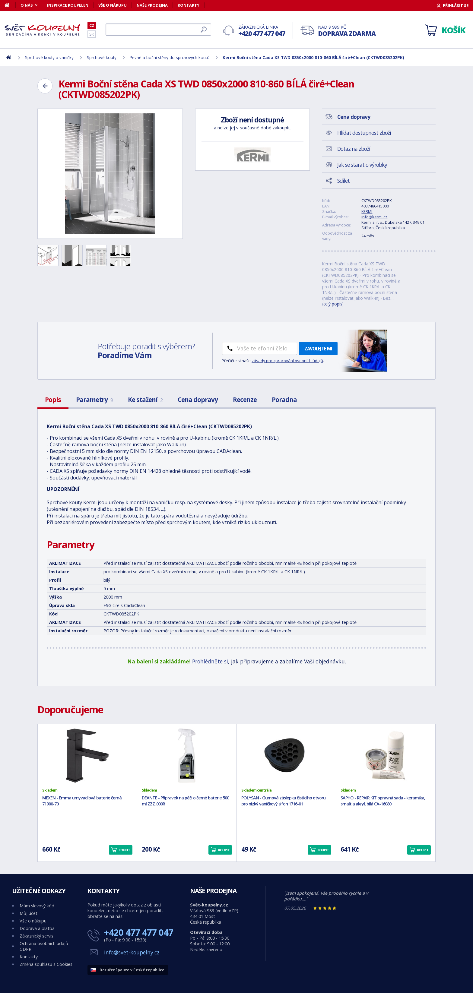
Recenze (245, 399)
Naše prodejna (152, 5)
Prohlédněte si (210, 661)
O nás (27, 5)
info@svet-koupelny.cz (132, 952)
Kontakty (188, 5)
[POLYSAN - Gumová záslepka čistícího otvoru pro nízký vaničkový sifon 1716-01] (286, 756)
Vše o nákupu (112, 5)
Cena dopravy (198, 399)
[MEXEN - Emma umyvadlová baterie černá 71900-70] (87, 756)
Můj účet (28, 913)
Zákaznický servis (36, 936)
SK (91, 34)
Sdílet (343, 180)
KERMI (366, 211)
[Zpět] (44, 85)
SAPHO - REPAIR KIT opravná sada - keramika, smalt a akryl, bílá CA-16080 (383, 801)
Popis (53, 399)
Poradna (284, 399)
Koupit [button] (124, 850)
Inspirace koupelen (67, 5)
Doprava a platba (37, 928)
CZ (91, 25)
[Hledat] (158, 30)
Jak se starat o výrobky (362, 164)
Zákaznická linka (261, 31)
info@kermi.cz (374, 217)
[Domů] (10, 5)
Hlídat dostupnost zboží (364, 132)
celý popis (332, 304)
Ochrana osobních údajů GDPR (44, 946)
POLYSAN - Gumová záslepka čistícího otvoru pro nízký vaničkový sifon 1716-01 (283, 801)
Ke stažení (145, 399)
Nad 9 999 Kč (347, 31)
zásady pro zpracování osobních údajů (287, 360)
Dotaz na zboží (353, 148)
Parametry (94, 399)
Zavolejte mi (318, 349)
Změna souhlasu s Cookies (46, 964)
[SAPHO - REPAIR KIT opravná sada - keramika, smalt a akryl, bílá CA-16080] (386, 756)
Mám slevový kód (37, 906)
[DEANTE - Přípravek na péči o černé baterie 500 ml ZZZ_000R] (187, 756)
